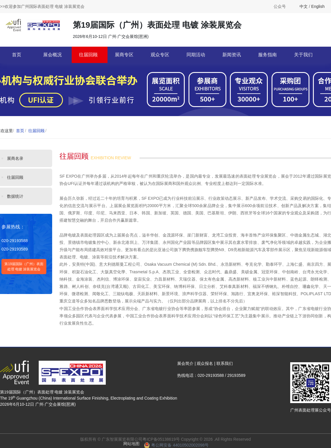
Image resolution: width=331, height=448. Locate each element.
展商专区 (124, 54)
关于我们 (303, 54)
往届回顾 (88, 54)
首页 (16, 54)
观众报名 (205, 363)
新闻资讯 (231, 54)
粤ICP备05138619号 (161, 439)
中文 (304, 6)
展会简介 (185, 363)
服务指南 (267, 54)
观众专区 (160, 54)
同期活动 (195, 54)
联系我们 (224, 363)
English (318, 6)
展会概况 (52, 54)
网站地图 (131, 443)
